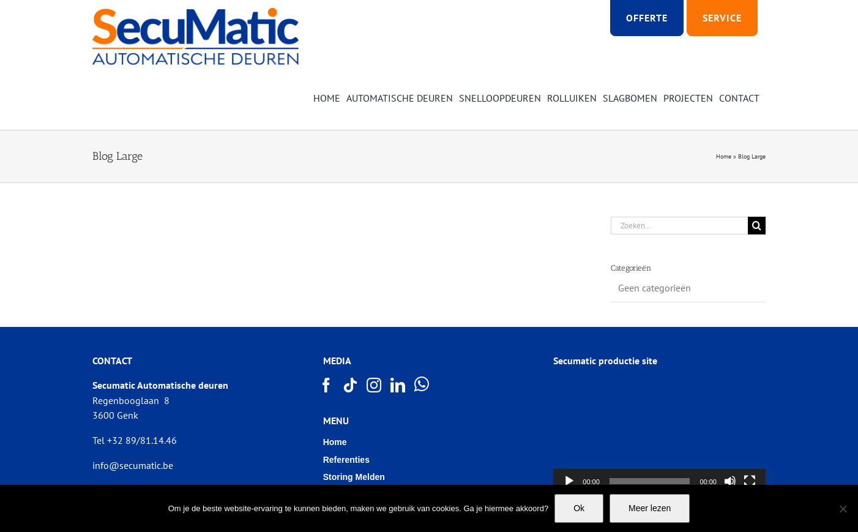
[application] (659, 433)
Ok (578, 508)
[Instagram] (374, 385)
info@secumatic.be (132, 465)
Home (723, 156)
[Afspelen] (569, 481)
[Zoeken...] (679, 225)
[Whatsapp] (422, 384)
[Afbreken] (730, 481)
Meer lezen (650, 508)
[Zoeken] (757, 225)
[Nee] (843, 509)
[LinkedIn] (398, 385)
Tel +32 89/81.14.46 (134, 440)
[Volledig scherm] (750, 481)
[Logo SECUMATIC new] (195, 12)
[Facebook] (326, 385)
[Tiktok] (350, 385)
